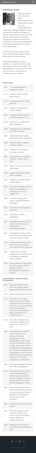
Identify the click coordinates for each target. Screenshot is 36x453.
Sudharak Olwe (9, 2)
